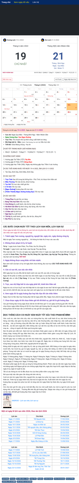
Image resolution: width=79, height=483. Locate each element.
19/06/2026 (64, 438)
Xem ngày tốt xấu (21, 2)
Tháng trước (26, 85)
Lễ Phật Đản (39, 436)
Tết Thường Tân (39, 461)
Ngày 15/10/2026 (14, 464)
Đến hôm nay (7, 79)
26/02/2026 (64, 425)
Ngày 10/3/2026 (14, 433)
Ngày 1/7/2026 (14, 441)
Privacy (12, 479)
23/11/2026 (64, 464)
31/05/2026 (64, 436)
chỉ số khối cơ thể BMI (24, 481)
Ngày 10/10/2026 (14, 461)
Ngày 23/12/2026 (14, 468)
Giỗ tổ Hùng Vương (39, 433)
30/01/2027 (64, 468)
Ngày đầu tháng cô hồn (39, 441)
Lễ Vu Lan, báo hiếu (39, 453)
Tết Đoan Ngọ (39, 438)
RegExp (40, 479)
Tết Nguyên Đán (39, 419)
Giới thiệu (5, 479)
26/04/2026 (64, 433)
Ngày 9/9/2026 (14, 458)
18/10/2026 (64, 458)
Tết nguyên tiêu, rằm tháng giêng (39, 427)
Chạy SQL (33, 479)
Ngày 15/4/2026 (14, 436)
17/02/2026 (64, 419)
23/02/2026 (64, 422)
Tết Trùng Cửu (39, 458)
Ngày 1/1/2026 (14, 419)
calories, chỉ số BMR (9, 481)
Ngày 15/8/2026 (14, 455)
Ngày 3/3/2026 (14, 430)
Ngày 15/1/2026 (14, 427)
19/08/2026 (64, 450)
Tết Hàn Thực (39, 430)
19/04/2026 (64, 430)
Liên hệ (36, 2)
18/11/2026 (64, 461)
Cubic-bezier (48, 479)
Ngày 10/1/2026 (14, 425)
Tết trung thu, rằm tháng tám (39, 455)
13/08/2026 (64, 441)
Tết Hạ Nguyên (39, 464)
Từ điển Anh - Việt (22, 479)
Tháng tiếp (53, 85)
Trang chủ (6, 2)
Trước (58, 79)
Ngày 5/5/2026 (14, 438)
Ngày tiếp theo (70, 79)
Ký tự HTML (70, 479)
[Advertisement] (39, 20)
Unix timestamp (59, 479)
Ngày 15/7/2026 (14, 453)
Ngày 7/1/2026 (14, 422)
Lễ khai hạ (39, 422)
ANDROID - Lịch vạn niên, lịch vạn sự (25, 401)
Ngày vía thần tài (39, 425)
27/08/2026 (64, 453)
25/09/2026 (64, 455)
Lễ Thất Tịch (39, 450)
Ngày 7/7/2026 (14, 450)
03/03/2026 (64, 427)
